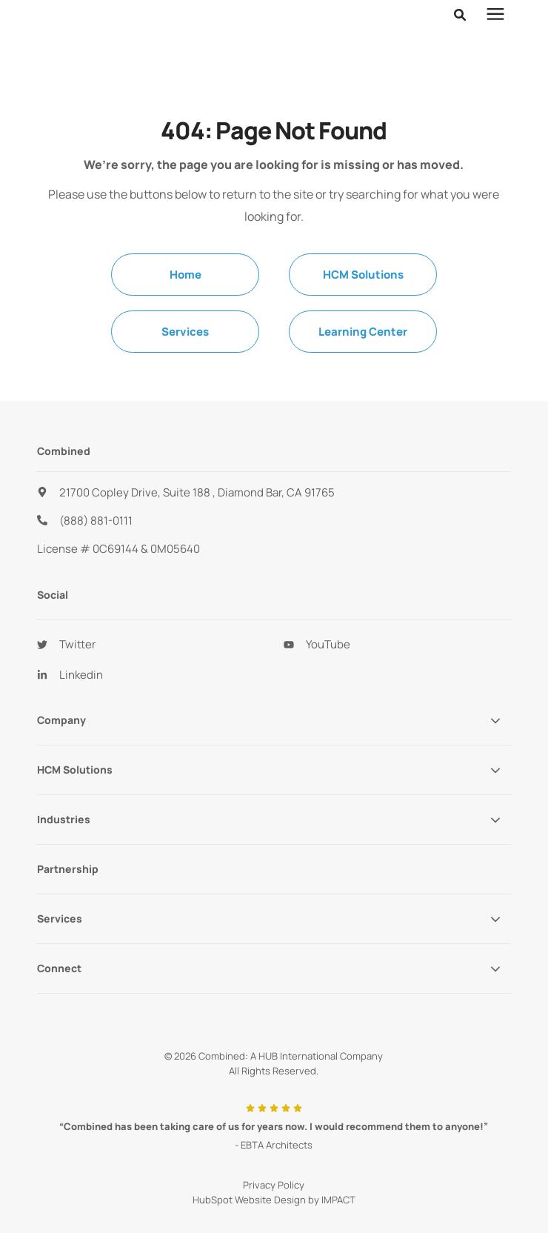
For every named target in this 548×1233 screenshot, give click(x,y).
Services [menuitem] (185, 294)
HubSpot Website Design (249, 1162)
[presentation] (495, 15)
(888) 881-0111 (96, 483)
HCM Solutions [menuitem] (363, 237)
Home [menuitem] (185, 237)
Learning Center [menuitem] (362, 294)
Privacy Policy (273, 1147)
